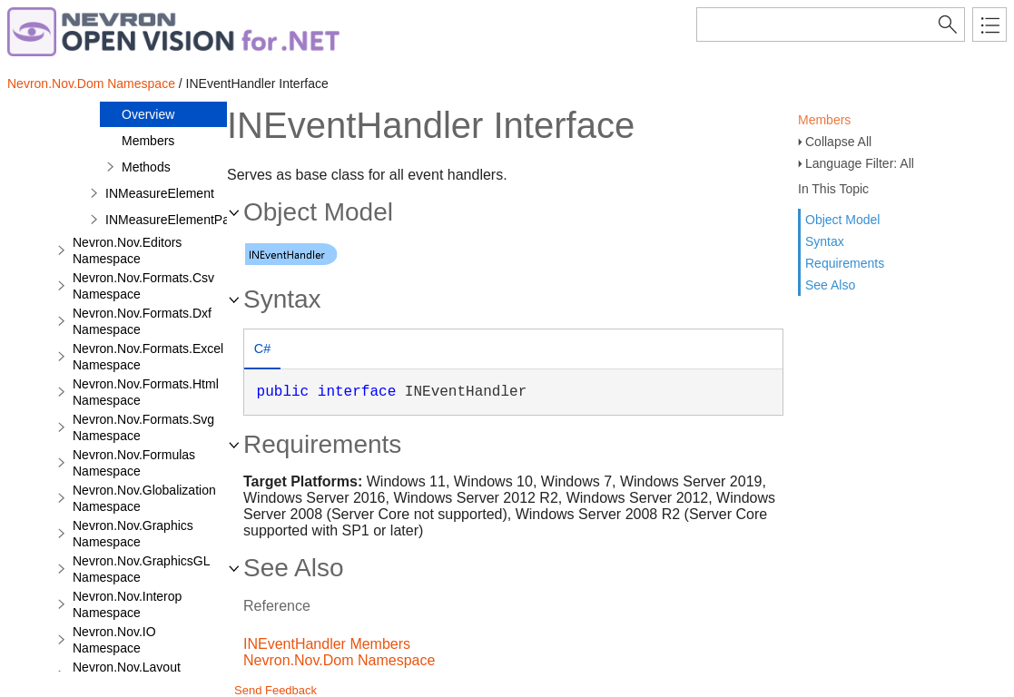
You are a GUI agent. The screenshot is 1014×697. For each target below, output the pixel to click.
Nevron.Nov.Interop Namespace (127, 604)
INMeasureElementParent (178, 219)
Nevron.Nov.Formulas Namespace (134, 462)
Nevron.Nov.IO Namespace (114, 639)
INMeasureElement (159, 193)
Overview (148, 114)
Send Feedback (275, 690)
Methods (146, 167)
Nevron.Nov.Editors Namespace (127, 250)
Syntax (824, 241)
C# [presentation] (262, 348)
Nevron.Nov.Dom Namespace (91, 83)
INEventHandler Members (326, 644)
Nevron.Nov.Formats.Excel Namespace (148, 356)
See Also (830, 285)
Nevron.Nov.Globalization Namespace (144, 498)
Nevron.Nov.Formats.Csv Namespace (143, 285)
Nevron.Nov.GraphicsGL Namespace (141, 569)
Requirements (844, 263)
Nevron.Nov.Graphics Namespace (133, 533)
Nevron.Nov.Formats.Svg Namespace (143, 427)
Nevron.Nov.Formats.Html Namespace (146, 392)
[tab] (262, 350)
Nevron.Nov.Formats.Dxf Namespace (142, 321)
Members (824, 120)
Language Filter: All (859, 163)
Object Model (842, 219)
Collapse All (838, 141)
